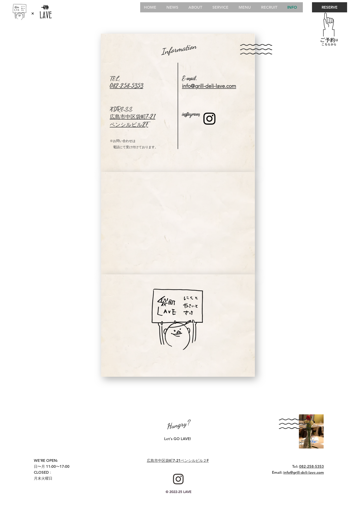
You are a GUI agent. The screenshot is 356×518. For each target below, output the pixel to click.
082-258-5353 (126, 86)
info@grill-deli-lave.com (303, 472)
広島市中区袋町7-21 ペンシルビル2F (132, 120)
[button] (178, 327)
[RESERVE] (329, 7)
